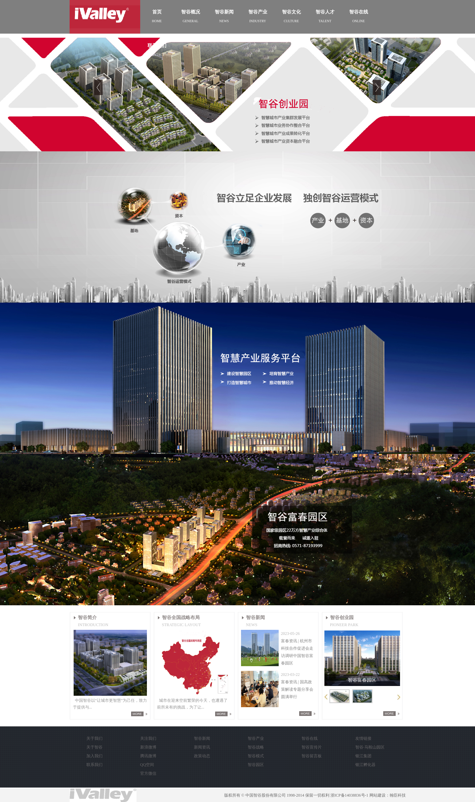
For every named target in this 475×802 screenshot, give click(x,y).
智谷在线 (310, 738)
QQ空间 (147, 764)
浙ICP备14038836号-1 (349, 795)
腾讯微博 (148, 756)
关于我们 (94, 738)
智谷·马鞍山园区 (370, 747)
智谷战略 (256, 747)
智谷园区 (256, 764)
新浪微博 (148, 747)
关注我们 (148, 738)
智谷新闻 (202, 738)
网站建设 (377, 795)
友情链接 (363, 738)
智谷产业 (256, 738)
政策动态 (202, 756)
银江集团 (363, 756)
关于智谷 (94, 747)
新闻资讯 (202, 747)
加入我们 (94, 756)
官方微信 (148, 773)
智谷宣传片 (312, 747)
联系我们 (94, 764)
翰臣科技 (398, 795)
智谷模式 (256, 756)
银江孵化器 (365, 764)
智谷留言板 (312, 756)
